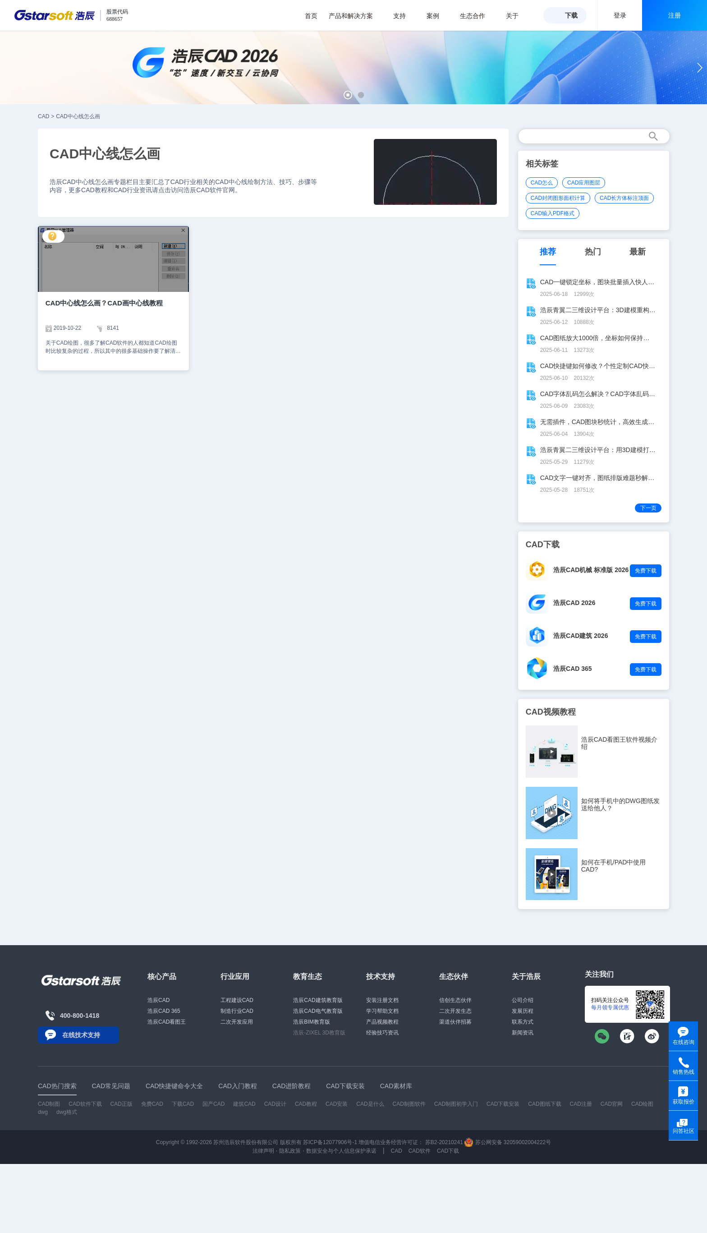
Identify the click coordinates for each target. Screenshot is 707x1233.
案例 (438, 15)
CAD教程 (306, 1104)
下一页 (648, 508)
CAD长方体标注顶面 (624, 198)
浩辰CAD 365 (572, 668)
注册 (674, 15)
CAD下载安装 (503, 1104)
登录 (620, 15)
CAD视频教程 (551, 711)
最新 (637, 251)
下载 (571, 15)
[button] (347, 95)
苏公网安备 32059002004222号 (507, 1142)
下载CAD (183, 1104)
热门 (593, 251)
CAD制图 (49, 1104)
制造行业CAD (236, 1011)
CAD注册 (581, 1104)
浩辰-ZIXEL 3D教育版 (319, 1033)
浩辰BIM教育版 (311, 1022)
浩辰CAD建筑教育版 (317, 1000)
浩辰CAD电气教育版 (317, 1011)
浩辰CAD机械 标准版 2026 (591, 569)
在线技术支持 (81, 1035)
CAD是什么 (370, 1104)
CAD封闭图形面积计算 (558, 198)
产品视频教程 (382, 1022)
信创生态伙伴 (455, 1000)
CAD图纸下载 (544, 1104)
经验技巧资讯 (382, 1033)
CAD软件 (420, 1151)
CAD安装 (337, 1104)
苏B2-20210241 (444, 1142)
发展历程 (522, 1011)
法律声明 (263, 1151)
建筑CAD (244, 1104)
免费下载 (645, 571)
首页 (311, 15)
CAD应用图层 (583, 183)
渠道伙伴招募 (455, 1022)
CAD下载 (448, 1151)
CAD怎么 (542, 183)
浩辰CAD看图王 (166, 1022)
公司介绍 (522, 1000)
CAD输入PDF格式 (552, 213)
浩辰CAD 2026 (574, 602)
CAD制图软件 (409, 1104)
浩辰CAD (158, 1000)
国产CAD (213, 1104)
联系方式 (522, 1022)
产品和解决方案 (355, 15)
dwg (43, 1112)
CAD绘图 (642, 1104)
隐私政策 (290, 1151)
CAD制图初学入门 (456, 1104)
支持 (404, 15)
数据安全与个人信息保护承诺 (341, 1151)
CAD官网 (612, 1104)
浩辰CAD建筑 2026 (580, 635)
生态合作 (477, 15)
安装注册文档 (382, 1000)
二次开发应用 (236, 1022)
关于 (517, 15)
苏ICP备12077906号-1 (330, 1142)
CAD (43, 116)
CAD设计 (275, 1104)
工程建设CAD (236, 1000)
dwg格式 (66, 1112)
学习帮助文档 (382, 1011)
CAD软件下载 (85, 1104)
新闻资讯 (522, 1033)
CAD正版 (121, 1104)
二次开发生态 (455, 1011)
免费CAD (152, 1104)
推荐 (548, 251)
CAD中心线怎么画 (78, 116)
